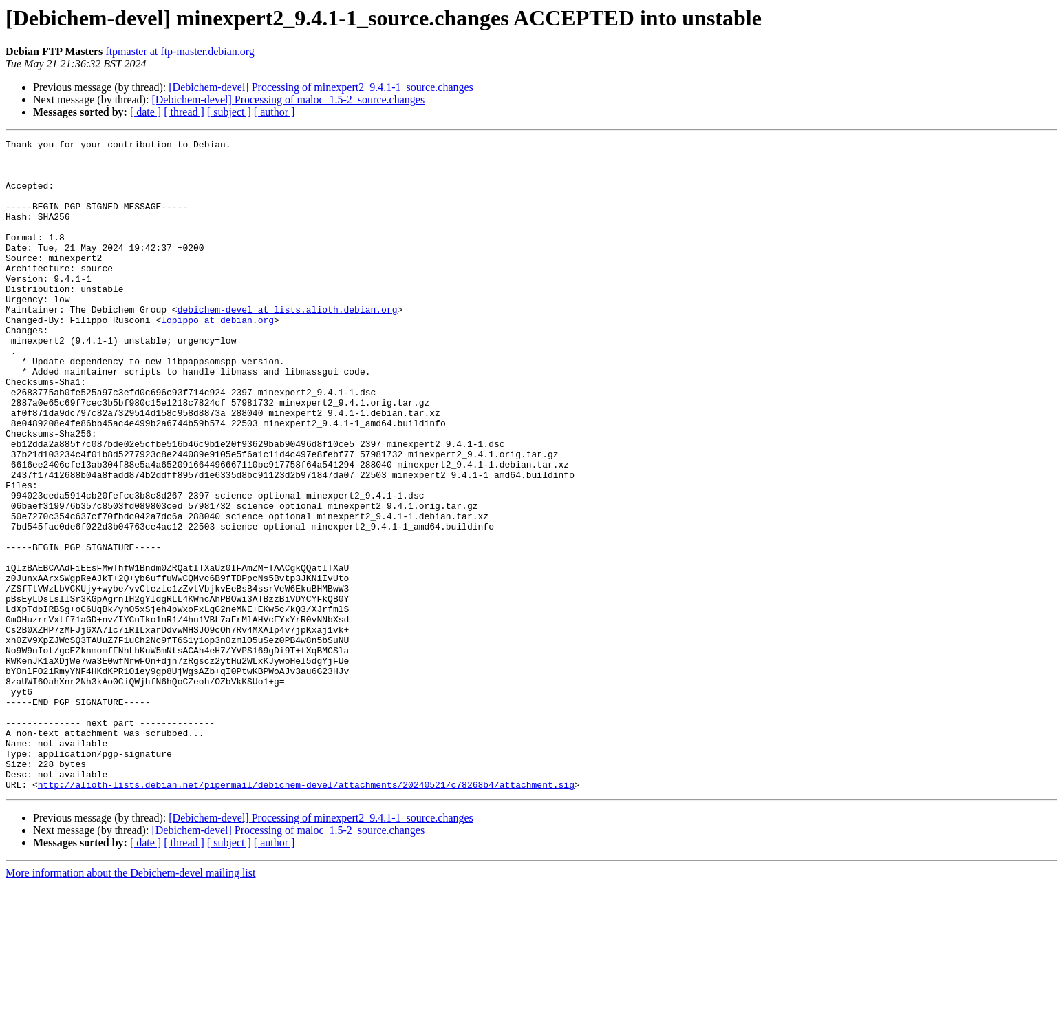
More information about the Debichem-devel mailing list (130, 1003)
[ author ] (274, 112)
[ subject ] (229, 112)
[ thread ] (184, 112)
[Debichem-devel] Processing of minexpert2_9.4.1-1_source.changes (321, 87)
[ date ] (145, 112)
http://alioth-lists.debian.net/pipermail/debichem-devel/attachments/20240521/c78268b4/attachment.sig (306, 914)
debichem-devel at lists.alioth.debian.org (288, 344)
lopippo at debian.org (217, 356)
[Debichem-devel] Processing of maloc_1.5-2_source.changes (288, 99)
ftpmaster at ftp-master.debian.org (180, 51)
